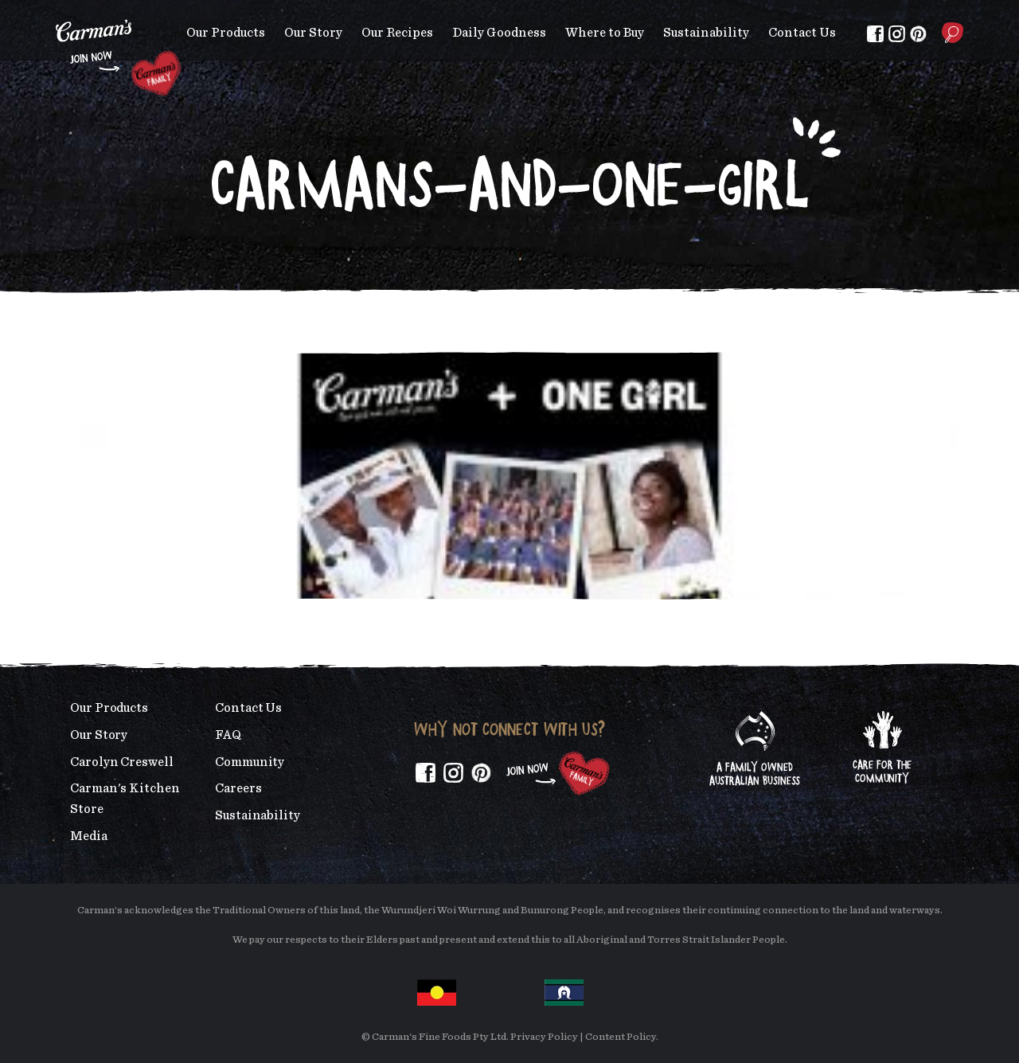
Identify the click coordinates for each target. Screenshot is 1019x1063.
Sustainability (706, 32)
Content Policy (620, 1037)
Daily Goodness (499, 32)
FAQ (228, 735)
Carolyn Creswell (122, 762)
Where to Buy (604, 32)
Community (249, 762)
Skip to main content (56, 11)
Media (88, 836)
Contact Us (802, 32)
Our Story (313, 32)
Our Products (225, 32)
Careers (238, 788)
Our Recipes (397, 32)
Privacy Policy (544, 1037)
